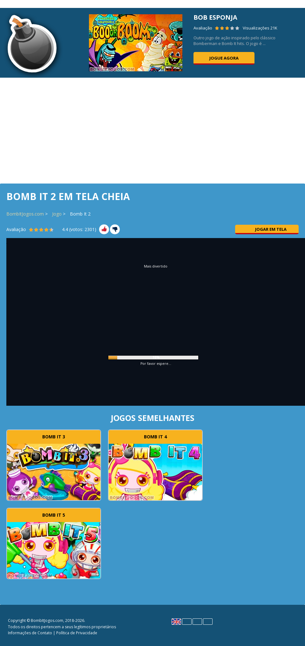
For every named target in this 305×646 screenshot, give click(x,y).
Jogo (57, 214)
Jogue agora (224, 58)
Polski (197, 621)
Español (187, 621)
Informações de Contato (30, 633)
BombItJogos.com (25, 214)
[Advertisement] (152, 130)
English (176, 621)
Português (208, 621)
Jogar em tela (267, 229)
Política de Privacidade (76, 633)
